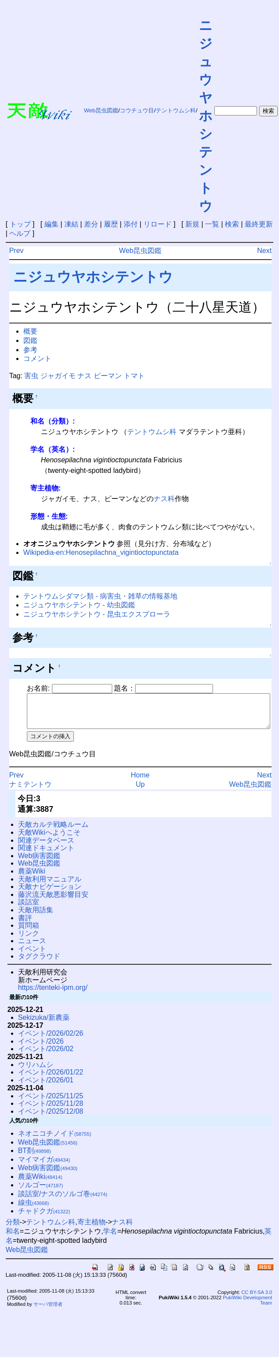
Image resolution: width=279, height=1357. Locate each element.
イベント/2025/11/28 (51, 1110)
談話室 (28, 908)
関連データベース (46, 847)
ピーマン (108, 375)
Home (140, 781)
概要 (30, 331)
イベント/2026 (41, 1048)
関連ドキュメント (46, 854)
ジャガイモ (58, 375)
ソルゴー (40, 1191)
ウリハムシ (35, 1071)
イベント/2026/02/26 (51, 1040)
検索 (232, 224)
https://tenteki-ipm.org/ (53, 994)
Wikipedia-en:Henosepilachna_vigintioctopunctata (101, 552)
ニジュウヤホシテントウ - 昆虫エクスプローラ (96, 614)
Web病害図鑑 (39, 862)
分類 (13, 1228)
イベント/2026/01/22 (51, 1078)
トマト (134, 375)
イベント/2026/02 (45, 1055)
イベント (32, 955)
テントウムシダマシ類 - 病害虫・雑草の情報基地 (100, 596)
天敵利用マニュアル (49, 885)
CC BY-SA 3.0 (256, 1298)
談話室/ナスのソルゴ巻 (62, 1200)
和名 (13, 1238)
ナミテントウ (30, 791)
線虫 (33, 1209)
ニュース (32, 947)
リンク (28, 940)
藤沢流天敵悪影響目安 (53, 901)
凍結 (71, 224)
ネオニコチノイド (55, 1140)
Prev (16, 250)
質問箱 (28, 932)
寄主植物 (91, 1228)
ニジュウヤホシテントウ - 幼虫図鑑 (79, 605)
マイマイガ (44, 1166)
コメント (37, 358)
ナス (84, 375)
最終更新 (259, 224)
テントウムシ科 (176, 110)
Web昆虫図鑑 (101, 110)
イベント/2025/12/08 (51, 1118)
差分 (91, 224)
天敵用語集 (35, 916)
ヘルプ (19, 233)
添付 (131, 224)
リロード (157, 224)
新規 (192, 224)
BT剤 (34, 1157)
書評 (25, 924)
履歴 (111, 224)
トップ (20, 224)
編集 (51, 224)
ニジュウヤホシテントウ (206, 115)
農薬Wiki (31, 877)
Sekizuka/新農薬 (44, 1024)
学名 (110, 1238)
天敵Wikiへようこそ (49, 839)
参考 (30, 349)
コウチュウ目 (137, 110)
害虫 (31, 375)
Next (264, 250)
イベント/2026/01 (45, 1086)
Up (140, 791)
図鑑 (30, 340)
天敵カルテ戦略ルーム (53, 831)
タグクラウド (39, 963)
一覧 (212, 224)
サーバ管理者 (47, 1310)
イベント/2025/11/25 (51, 1102)
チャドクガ (44, 1217)
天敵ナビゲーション (49, 893)
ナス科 (164, 498)
